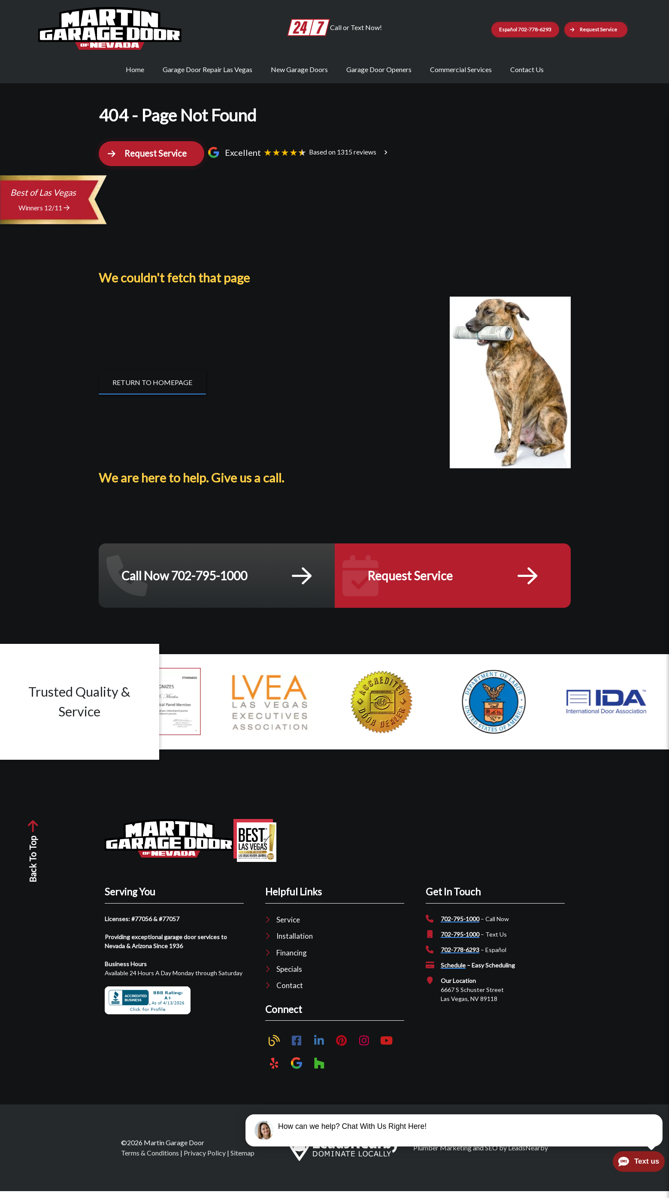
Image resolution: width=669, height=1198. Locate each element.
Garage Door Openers (379, 69)
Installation (294, 943)
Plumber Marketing (442, 1154)
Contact (289, 992)
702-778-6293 (460, 957)
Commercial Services (461, 69)
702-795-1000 (460, 926)
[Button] (152, 389)
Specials (289, 975)
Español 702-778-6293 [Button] (514, 29)
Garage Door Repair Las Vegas (207, 69)
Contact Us (527, 69)
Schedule (453, 972)
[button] (608, 29)
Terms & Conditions (150, 1160)
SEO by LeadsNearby (516, 1154)
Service (288, 926)
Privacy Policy (205, 1160)
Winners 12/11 (44, 215)
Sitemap (242, 1160)
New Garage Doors (299, 69)
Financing (291, 959)
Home (135, 69)
